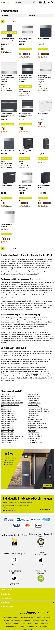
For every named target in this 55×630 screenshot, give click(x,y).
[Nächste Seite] (5, 21)
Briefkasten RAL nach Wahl (9, 438)
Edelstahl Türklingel (34, 396)
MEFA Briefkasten (33, 432)
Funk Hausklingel (33, 400)
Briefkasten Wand (33, 394)
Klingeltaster (32, 430)
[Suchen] (34, 2)
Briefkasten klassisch (7, 413)
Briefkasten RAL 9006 (7, 434)
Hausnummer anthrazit (35, 407)
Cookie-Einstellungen (11, 626)
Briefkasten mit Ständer (8, 417)
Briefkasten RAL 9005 (7, 432)
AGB (29, 623)
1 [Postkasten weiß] (2, 21)
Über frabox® (46, 617)
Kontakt (6, 620)
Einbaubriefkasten (33, 398)
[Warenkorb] (53, 2)
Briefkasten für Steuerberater (10, 405)
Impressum (36, 623)
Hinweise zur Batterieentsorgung (28, 626)
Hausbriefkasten (33, 405)
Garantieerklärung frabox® (10, 617)
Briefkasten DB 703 (7, 398)
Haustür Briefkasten (34, 415)
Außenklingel (5, 394)
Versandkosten (31, 612)
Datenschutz (45, 623)
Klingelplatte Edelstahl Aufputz (37, 428)
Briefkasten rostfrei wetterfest (10, 440)
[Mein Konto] (45, 2)
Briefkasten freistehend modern (10, 400)
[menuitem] (40, 2)
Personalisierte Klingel (34, 436)
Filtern (5, 15)
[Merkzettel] (49, 2)
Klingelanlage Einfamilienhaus (37, 423)
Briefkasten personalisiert (9, 419)
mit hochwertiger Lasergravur (8, 40)
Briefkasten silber (6, 442)
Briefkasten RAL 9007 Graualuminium (12, 436)
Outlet (39, 617)
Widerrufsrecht (45, 620)
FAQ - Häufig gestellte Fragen (13, 623)
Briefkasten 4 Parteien (8, 396)
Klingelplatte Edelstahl (35, 425)
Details (40, 546)
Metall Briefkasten (33, 434)
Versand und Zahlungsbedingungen (21, 620)
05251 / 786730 (14, 583)
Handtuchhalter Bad (34, 403)
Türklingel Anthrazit (34, 438)
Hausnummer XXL (33, 413)
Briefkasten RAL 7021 (7, 430)
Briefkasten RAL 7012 (7, 423)
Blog (24, 623)
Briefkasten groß (6, 409)
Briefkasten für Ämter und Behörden (12, 403)
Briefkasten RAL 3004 (7, 421)
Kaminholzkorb (32, 417)
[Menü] (40, 2)
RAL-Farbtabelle (44, 626)
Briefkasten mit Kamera (8, 415)
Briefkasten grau (6, 407)
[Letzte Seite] (9, 21)
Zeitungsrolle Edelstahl (35, 442)
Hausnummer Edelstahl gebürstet (38, 411)
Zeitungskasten (33, 440)
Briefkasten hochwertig (8, 411)
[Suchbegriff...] (25, 2)
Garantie (35, 374)
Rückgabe (36, 620)
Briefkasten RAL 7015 (7, 425)
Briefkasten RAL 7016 (7, 428)
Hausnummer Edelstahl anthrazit (38, 409)
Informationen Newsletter (28, 617)
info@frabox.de (14, 585)
